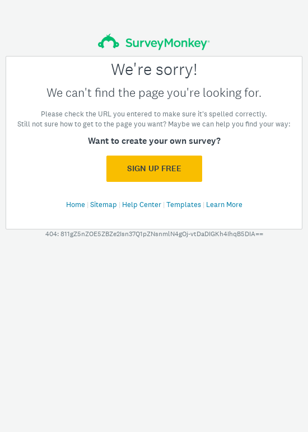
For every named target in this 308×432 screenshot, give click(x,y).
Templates (184, 204)
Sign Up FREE (154, 168)
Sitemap (104, 204)
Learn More (224, 204)
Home (76, 204)
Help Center (142, 204)
